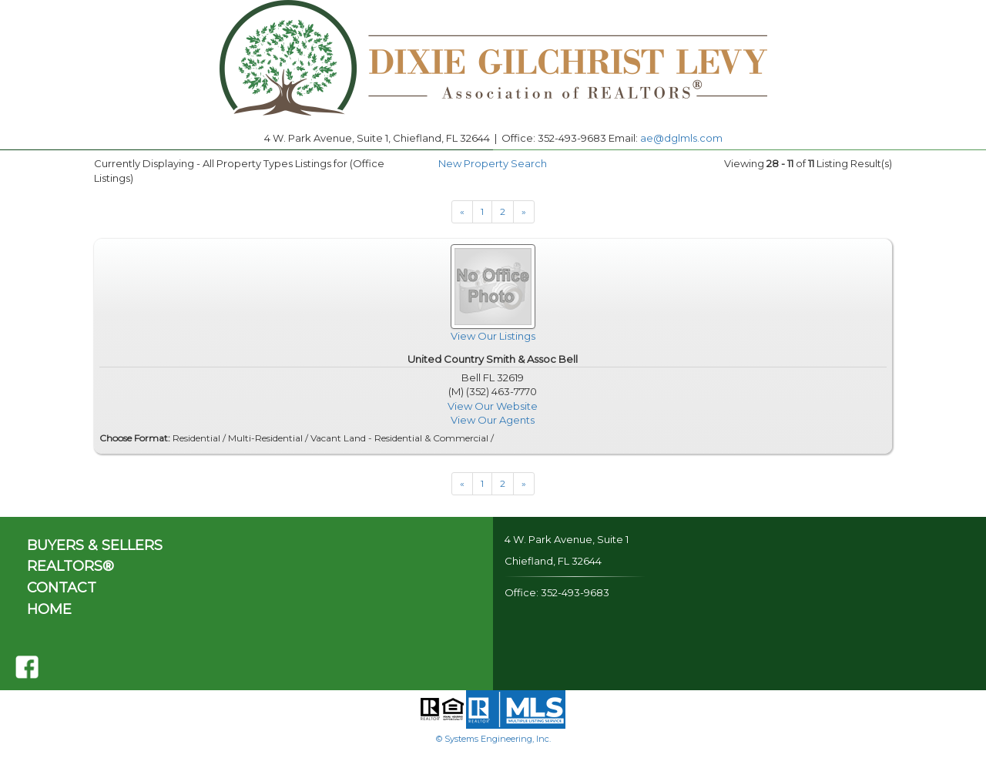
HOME (49, 609)
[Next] (462, 211)
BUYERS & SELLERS (95, 545)
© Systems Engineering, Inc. (493, 738)
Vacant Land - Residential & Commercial (399, 438)
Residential (196, 438)
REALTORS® (70, 566)
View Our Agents (493, 420)
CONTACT (61, 587)
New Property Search (492, 163)
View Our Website (493, 406)
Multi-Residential (265, 438)
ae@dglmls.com (681, 138)
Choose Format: (134, 438)
